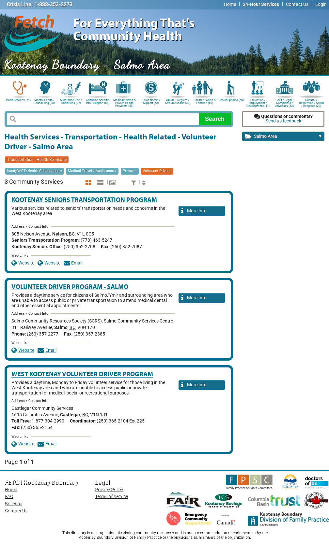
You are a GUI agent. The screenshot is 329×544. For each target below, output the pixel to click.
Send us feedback (283, 121)
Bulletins (13, 503)
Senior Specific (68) (231, 100)
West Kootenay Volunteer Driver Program (82, 374)
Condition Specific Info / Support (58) (97, 101)
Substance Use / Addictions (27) (71, 101)
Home (230, 4)
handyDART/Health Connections (34, 171)
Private (130, 171)
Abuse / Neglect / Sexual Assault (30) (177, 101)
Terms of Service (111, 496)
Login (321, 4)
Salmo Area (283, 137)
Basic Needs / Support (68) (151, 101)
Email (73, 263)
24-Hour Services (261, 4)
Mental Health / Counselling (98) (44, 101)
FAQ (9, 496)
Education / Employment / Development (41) (258, 102)
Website (22, 263)
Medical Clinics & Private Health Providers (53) (124, 102)
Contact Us (297, 4)
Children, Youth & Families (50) (205, 101)
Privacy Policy (109, 489)
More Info (194, 211)
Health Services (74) (18, 100)
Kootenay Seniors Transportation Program (84, 199)
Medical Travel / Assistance (92, 171)
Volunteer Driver (157, 171)
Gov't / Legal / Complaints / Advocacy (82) (284, 102)
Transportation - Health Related (37, 159)
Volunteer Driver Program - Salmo (69, 286)
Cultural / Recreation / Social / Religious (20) (311, 102)
